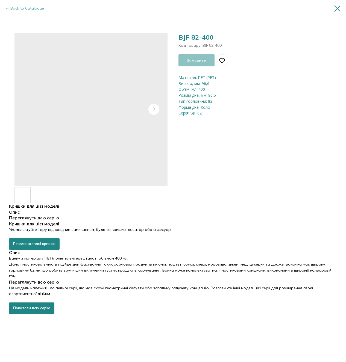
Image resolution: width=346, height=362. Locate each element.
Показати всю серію (31, 307)
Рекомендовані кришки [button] (34, 243)
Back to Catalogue (27, 8)
